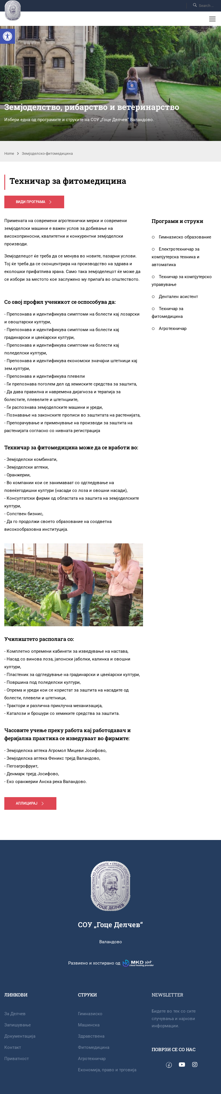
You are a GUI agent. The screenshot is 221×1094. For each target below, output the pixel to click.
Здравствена (91, 1036)
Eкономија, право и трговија (107, 1069)
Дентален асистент (175, 296)
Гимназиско (90, 1013)
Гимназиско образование (181, 237)
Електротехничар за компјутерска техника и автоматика (175, 257)
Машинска (89, 1025)
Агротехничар (169, 328)
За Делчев (15, 1013)
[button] (7, 36)
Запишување (17, 1025)
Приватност (16, 1058)
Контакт (12, 1047)
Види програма (34, 202)
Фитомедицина (93, 1047)
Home (9, 153)
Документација (19, 1036)
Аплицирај (30, 803)
